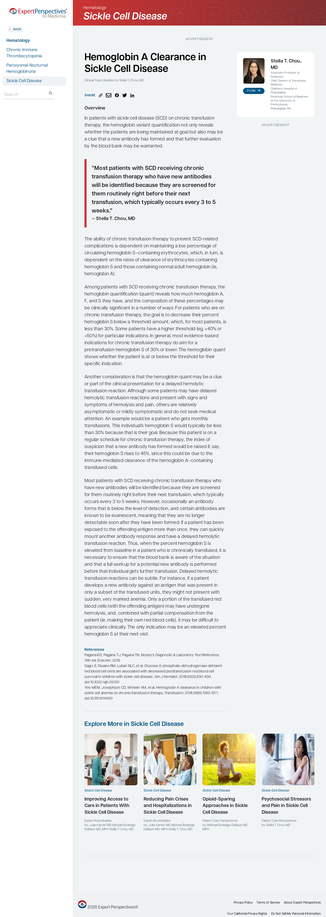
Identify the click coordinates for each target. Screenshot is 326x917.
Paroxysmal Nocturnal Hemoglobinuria (27, 69)
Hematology (18, 41)
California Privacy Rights (250, 913)
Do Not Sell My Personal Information (296, 913)
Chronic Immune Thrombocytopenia (24, 53)
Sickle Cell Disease (24, 81)
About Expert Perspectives (302, 902)
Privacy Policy (243, 902)
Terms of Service (268, 902)
